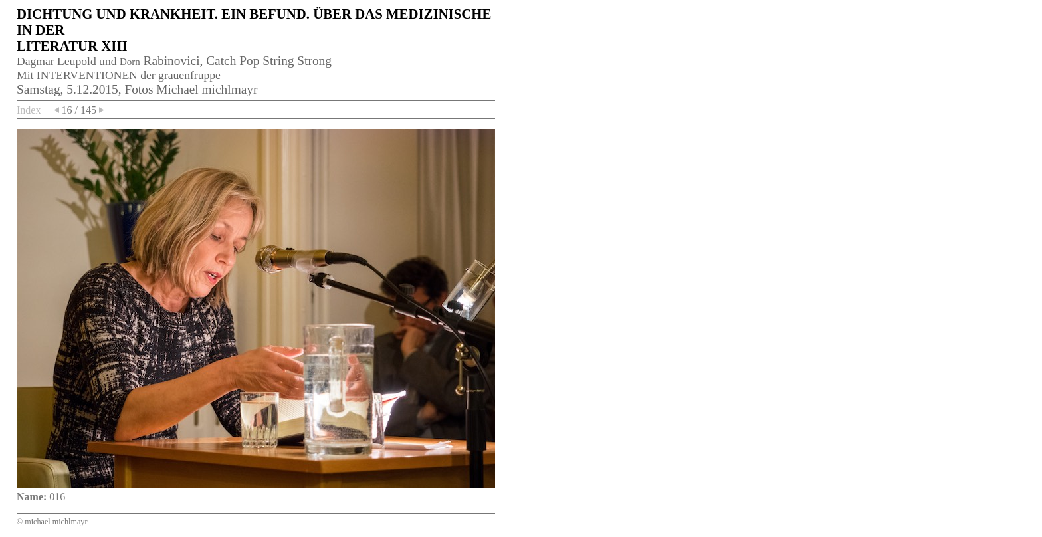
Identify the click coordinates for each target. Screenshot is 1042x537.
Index (29, 110)
